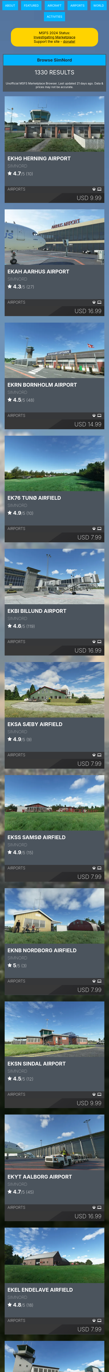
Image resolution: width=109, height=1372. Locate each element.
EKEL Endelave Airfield (40, 1290)
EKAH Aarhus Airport (38, 271)
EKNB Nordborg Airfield (42, 950)
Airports (77, 5)
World (98, 5)
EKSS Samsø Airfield (37, 837)
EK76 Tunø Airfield (34, 498)
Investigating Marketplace (54, 37)
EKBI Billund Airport (37, 611)
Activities (54, 16)
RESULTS (54, 72)
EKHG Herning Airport (39, 158)
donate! (69, 41)
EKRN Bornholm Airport (42, 385)
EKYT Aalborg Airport (40, 1177)
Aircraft (54, 5)
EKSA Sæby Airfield (35, 724)
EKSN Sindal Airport (37, 1063)
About (10, 5)
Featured (31, 5)
